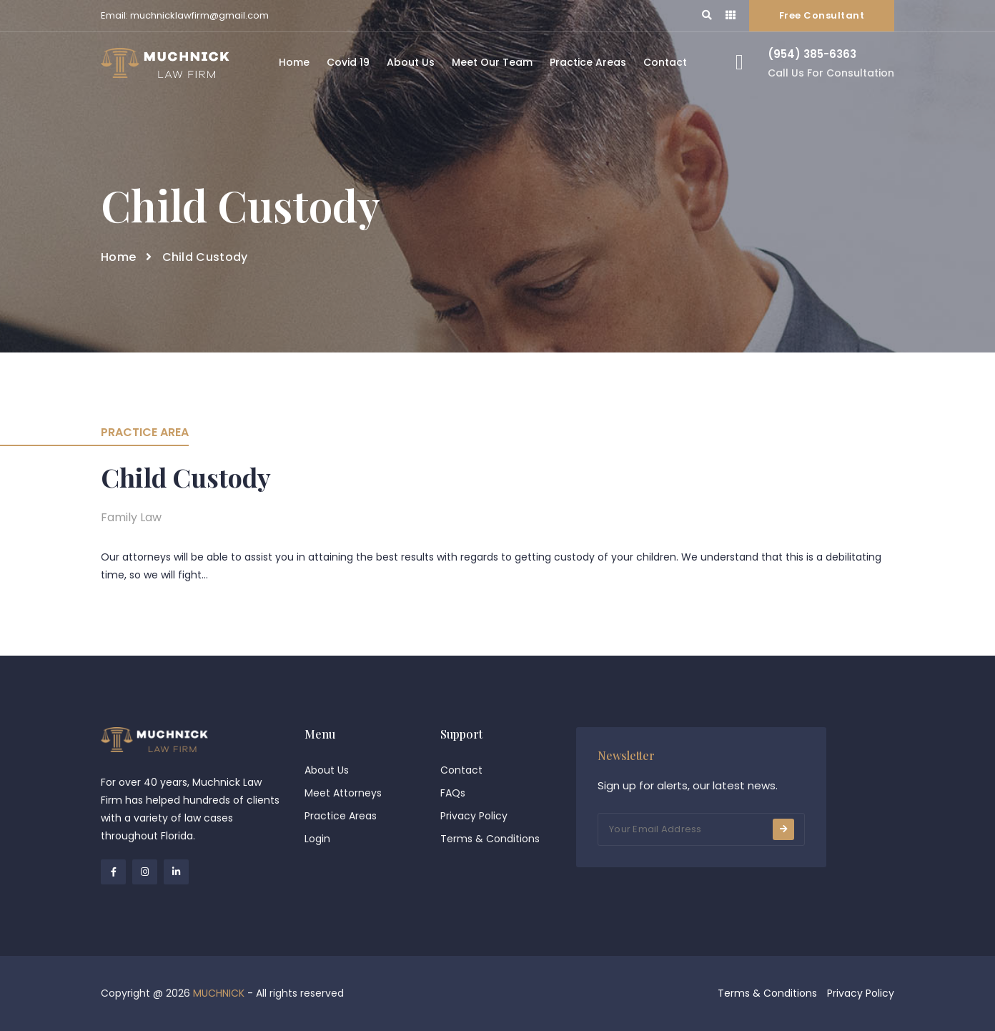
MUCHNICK (218, 993)
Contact (665, 62)
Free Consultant (822, 15)
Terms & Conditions (490, 839)
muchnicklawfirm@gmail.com (199, 15)
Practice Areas (588, 62)
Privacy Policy (474, 816)
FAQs (452, 793)
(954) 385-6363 (812, 53)
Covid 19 (348, 62)
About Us (411, 62)
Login (317, 839)
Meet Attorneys (343, 793)
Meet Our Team (492, 62)
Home (294, 62)
